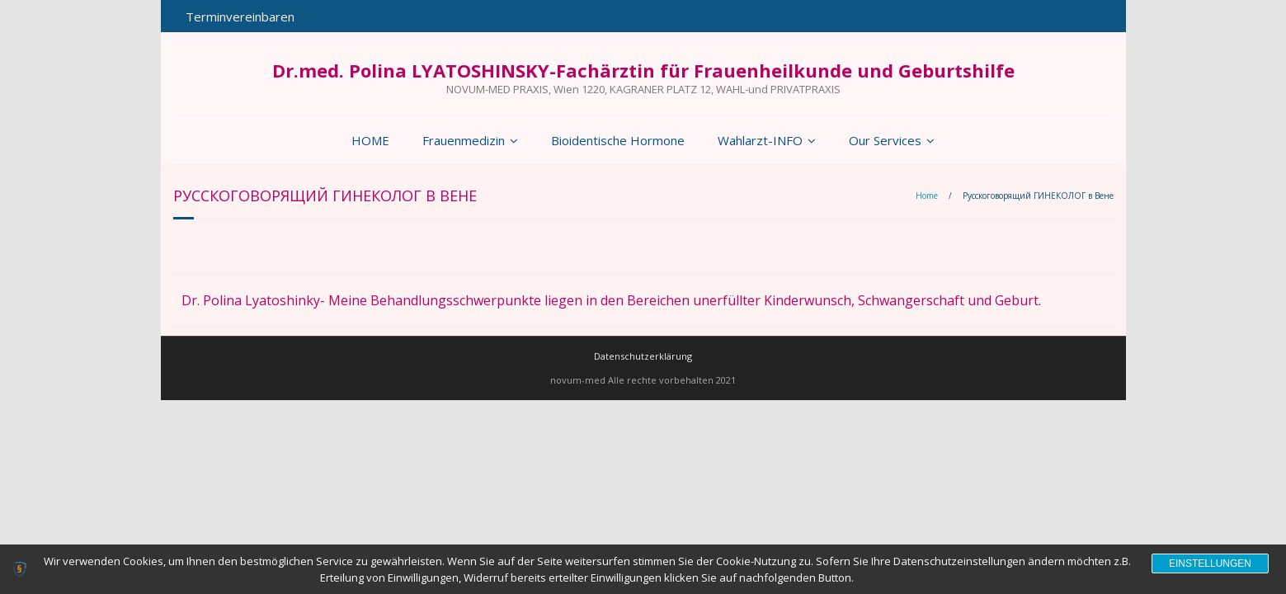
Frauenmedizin (463, 140)
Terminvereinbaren (240, 16)
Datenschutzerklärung (643, 356)
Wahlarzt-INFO (760, 140)
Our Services (885, 140)
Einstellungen (1210, 563)
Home (927, 195)
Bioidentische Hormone (618, 140)
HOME (370, 140)
